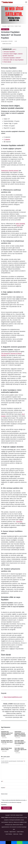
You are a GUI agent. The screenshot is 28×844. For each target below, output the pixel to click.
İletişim (20, 834)
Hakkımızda (15, 834)
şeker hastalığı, (20, 223)
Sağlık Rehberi (10, 26)
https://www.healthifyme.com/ (13, 697)
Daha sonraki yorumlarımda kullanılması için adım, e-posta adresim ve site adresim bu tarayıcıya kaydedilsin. (14, 802)
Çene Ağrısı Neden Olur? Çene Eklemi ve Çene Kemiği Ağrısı (20, 742)
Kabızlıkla (19, 521)
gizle (14, 49)
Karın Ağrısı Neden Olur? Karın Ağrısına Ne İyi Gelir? (20, 750)
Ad (2, 781)
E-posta (3, 787)
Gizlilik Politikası (20, 831)
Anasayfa (3, 26)
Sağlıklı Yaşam (18, 26)
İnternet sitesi (4, 793)
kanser (19, 225)
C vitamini (7, 139)
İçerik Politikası (9, 834)
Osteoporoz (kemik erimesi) (9, 170)
